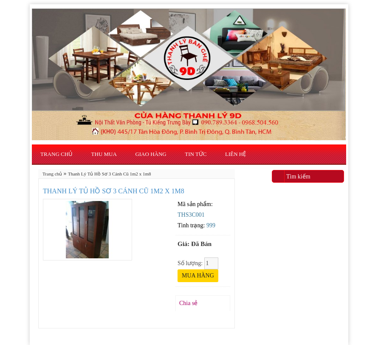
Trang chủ (56, 154)
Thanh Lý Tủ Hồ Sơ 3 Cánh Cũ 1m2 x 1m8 (109, 173)
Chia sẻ (188, 303)
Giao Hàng (150, 154)
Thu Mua (104, 154)
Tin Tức (195, 154)
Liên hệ (235, 154)
